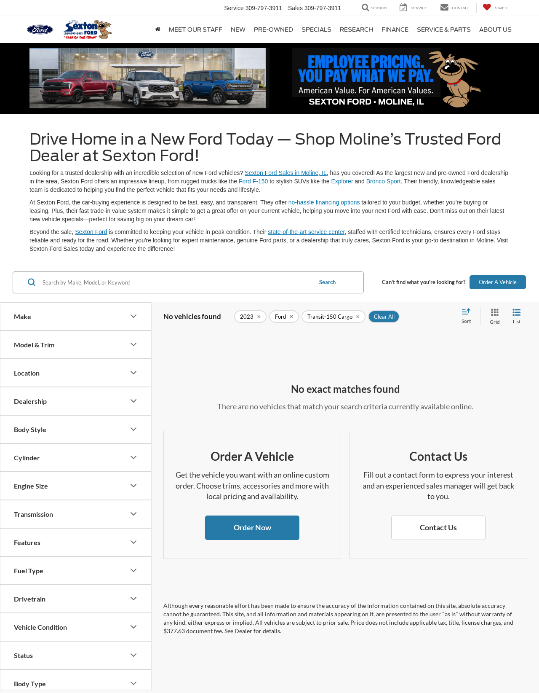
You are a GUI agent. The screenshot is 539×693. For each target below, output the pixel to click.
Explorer (342, 181)
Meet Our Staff (195, 29)
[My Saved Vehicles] (495, 8)
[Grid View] (493, 316)
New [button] (238, 29)
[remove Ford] (284, 316)
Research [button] (356, 29)
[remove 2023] (250, 316)
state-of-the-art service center (306, 231)
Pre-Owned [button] (273, 29)
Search (327, 282)
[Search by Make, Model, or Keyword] (176, 282)
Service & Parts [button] (444, 29)
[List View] (516, 316)
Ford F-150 (253, 181)
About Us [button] (495, 29)
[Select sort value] (468, 316)
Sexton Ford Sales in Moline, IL (286, 172)
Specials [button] (316, 29)
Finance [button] (395, 29)
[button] (252, 528)
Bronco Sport (383, 181)
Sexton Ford (91, 231)
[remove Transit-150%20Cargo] (334, 316)
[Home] (158, 29)
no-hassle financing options (324, 202)
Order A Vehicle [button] (498, 282)
